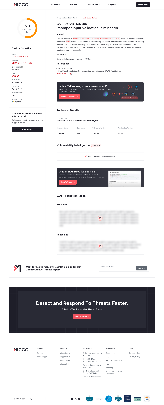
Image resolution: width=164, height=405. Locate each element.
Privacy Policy (134, 357)
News (108, 364)
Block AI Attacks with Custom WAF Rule (91, 372)
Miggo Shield (65, 360)
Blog (107, 357)
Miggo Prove (65, 357)
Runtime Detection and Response (92, 366)
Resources (94, 5)
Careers (40, 353)
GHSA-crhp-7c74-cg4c (22, 63)
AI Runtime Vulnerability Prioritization (92, 354)
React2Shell (110, 353)
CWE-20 (15, 76)
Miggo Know (65, 353)
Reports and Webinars (115, 360)
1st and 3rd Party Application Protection (92, 360)
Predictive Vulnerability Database (115, 372)
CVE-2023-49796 (20, 56)
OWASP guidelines (113, 71)
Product (55, 5)
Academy (109, 368)
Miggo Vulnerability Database (68, 18)
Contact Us (27, 129)
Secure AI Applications (92, 377)
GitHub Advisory (64, 74)
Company (111, 5)
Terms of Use (134, 353)
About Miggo (42, 357)
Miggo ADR (64, 364)
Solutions (74, 5)
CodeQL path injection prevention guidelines (81, 71)
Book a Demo (143, 5)
